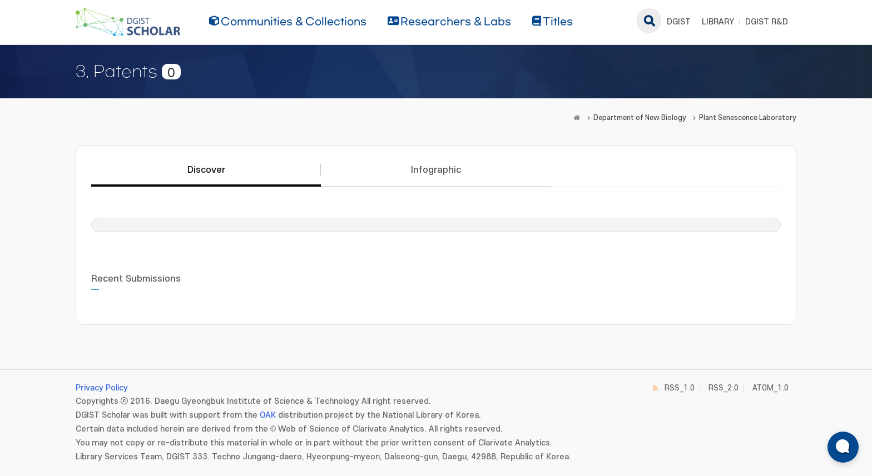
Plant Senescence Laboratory (747, 118)
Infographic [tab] (436, 170)
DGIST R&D (766, 22)
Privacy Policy (102, 388)
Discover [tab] (206, 170)
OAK (268, 415)
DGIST (679, 22)
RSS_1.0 (680, 388)
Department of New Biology (639, 118)
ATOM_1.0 (770, 388)
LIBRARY (718, 22)
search (649, 20)
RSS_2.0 (723, 388)
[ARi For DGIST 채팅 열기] (843, 447)
